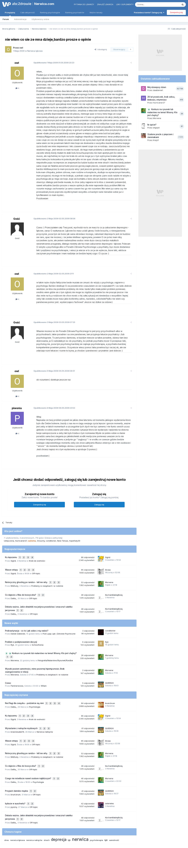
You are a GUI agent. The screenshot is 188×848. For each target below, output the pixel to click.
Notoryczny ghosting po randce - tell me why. (26, 569)
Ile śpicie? (151, 125)
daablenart (158, 90)
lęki (106, 811)
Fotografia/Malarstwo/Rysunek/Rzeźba (55, 643)
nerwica (80, 810)
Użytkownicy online (40, 19)
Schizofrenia (37, 629)
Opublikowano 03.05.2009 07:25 (52, 312)
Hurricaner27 (21, 531)
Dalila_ (14, 584)
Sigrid (13, 550)
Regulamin (65, 833)
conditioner (51, 531)
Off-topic (36, 561)
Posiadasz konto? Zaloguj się (149, 12)
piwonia (17, 398)
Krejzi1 (156, 140)
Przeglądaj (10, 13)
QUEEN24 (109, 666)
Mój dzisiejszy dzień (156, 87)
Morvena (109, 569)
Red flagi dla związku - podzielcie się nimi (24, 685)
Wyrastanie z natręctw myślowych (21, 708)
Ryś (12, 629)
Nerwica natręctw (45, 711)
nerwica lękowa (17, 811)
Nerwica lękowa (35, 51)
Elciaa (108, 558)
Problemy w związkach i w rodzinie (47, 572)
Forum (6, 19)
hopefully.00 (74, 531)
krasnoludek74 (17, 711)
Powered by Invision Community (94, 843)
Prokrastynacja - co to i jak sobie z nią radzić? (26, 615)
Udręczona (9, 531)
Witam (44, 669)
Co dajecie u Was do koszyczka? (21, 581)
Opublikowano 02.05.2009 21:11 (51, 264)
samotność (114, 811)
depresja (58, 810)
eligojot (156, 127)
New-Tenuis (62, 531)
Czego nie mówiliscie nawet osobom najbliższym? (28, 753)
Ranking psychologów (50, 12)
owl (21, 47)
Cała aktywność (27, 12)
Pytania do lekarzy (84, 4)
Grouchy (41, 531)
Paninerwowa (17, 669)
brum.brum (110, 685)
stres (6, 811)
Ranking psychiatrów (74, 12)
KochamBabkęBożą (113, 581)
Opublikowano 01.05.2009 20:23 (51, 62)
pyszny (14, 779)
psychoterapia (96, 811)
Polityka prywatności (83, 833)
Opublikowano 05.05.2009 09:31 (51, 361)
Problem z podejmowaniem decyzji (21, 626)
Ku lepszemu (11, 547)
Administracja (20, 19)
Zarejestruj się (176, 12)
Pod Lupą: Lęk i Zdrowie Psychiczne (59, 618)
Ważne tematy (96, 12)
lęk (69, 811)
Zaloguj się (99, 495)
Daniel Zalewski (18, 618)
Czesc (8, 666)
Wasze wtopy (11, 558)
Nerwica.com (44, 3)
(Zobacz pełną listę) (53, 528)
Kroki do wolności (37, 550)
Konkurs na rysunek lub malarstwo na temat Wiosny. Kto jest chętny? (44, 637)
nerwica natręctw (34, 811)
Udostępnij (101, 49)
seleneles (109, 776)
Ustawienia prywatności (106, 833)
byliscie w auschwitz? (15, 776)
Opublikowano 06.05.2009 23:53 (52, 398)
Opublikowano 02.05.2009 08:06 (52, 209)
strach (47, 811)
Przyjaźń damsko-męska (17, 765)
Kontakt (124, 833)
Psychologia (34, 688)
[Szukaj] (150, 4)
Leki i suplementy (125, 4)
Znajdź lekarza (105, 4)
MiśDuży (14, 572)
